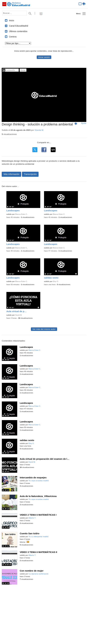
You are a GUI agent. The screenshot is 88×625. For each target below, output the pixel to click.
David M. (18, 315)
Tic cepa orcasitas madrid (38, 481)
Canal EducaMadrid (18, 26)
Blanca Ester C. (21, 214)
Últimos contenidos (18, 31)
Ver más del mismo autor (43, 329)
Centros (13, 36)
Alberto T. (32, 518)
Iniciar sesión (44, 57)
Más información (11, 174)
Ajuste (83, 123)
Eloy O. (56, 281)
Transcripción (30, 174)
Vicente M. (39, 130)
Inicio (11, 20)
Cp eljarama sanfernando (39, 574)
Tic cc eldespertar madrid (38, 536)
